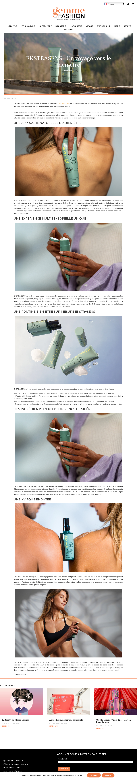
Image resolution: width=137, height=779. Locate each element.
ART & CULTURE (28, 26)
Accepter (94, 775)
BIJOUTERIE (60, 26)
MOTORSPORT (45, 26)
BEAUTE (127, 26)
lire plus (6, 726)
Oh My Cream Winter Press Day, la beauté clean (113, 721)
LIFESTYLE (12, 26)
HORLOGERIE (76, 26)
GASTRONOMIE (103, 26)
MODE (117, 26)
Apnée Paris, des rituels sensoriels (66, 719)
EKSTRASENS (64, 104)
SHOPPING (69, 30)
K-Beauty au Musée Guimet (15, 719)
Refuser (108, 775)
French (109, 4)
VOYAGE (89, 26)
